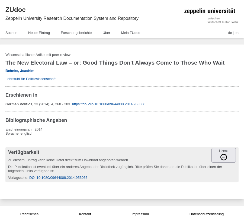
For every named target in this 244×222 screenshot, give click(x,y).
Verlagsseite (17, 178)
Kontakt (85, 214)
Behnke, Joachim (19, 71)
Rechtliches (29, 214)
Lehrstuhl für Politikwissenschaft (30, 79)
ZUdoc (15, 9)
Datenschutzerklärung (207, 214)
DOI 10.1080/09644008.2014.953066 (58, 178)
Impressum (140, 214)
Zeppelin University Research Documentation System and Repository (72, 18)
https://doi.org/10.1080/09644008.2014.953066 (108, 104)
